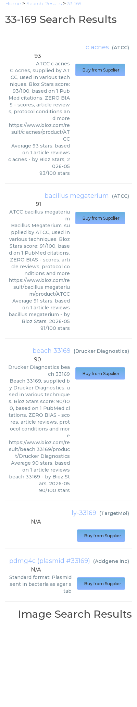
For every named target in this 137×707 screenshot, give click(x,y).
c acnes (97, 47)
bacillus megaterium (77, 196)
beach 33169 (52, 351)
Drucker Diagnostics (101, 351)
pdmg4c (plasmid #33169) (49, 561)
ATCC (120, 47)
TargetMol (114, 513)
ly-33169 (84, 513)
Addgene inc (111, 561)
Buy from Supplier (100, 70)
